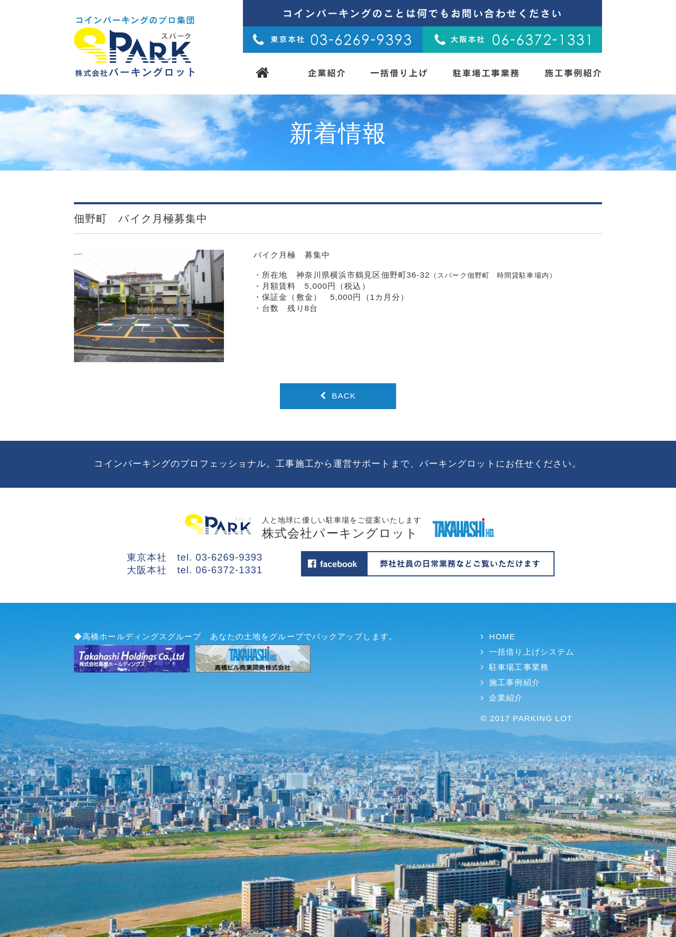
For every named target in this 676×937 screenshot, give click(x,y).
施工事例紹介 (514, 682)
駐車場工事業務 (519, 666)
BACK (338, 395)
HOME (502, 636)
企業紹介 (506, 697)
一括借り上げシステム (531, 651)
